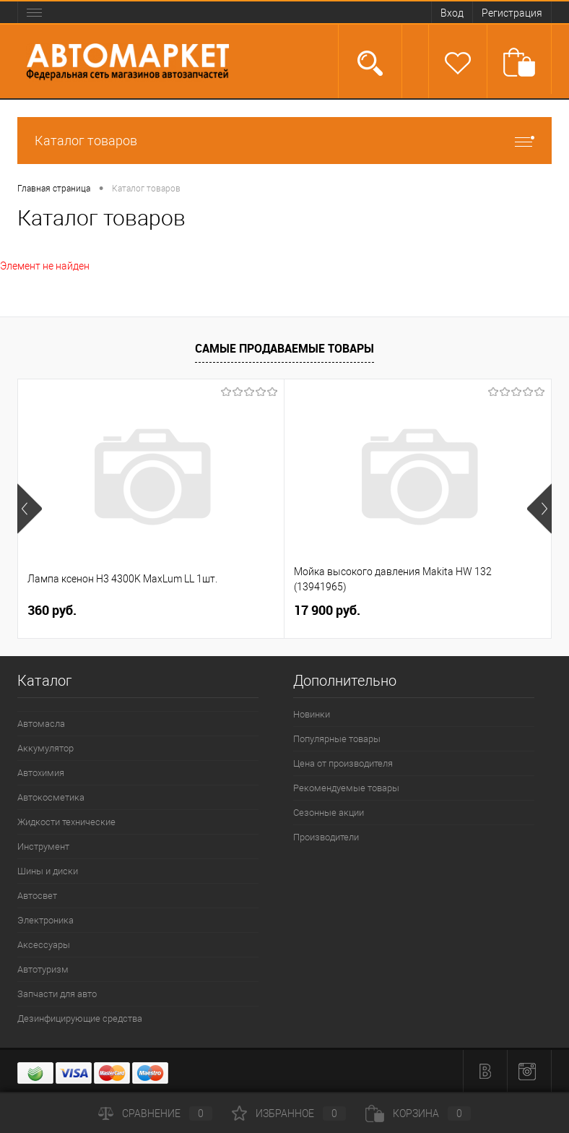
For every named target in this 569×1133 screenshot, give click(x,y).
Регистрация (512, 13)
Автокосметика (50, 797)
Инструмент (43, 846)
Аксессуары (43, 944)
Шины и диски (47, 871)
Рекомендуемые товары (346, 788)
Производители (326, 837)
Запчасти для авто (57, 993)
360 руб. (52, 610)
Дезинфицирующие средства (79, 1018)
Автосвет (37, 895)
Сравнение (155, 1113)
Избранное (289, 1113)
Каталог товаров (284, 140)
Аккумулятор (45, 748)
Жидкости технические (66, 822)
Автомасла (41, 723)
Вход (452, 13)
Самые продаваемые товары (284, 348)
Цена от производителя (343, 763)
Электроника (45, 920)
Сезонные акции (328, 812)
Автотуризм (43, 969)
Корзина (418, 1113)
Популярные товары (337, 738)
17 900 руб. (327, 610)
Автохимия (40, 772)
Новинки (311, 714)
